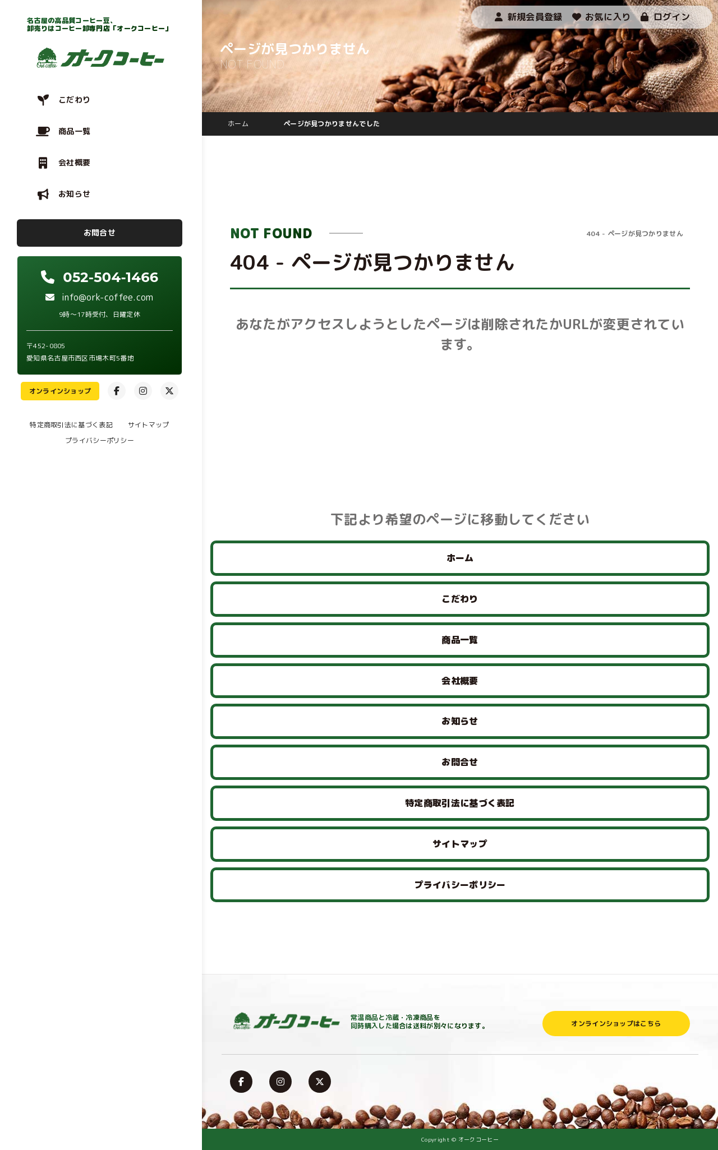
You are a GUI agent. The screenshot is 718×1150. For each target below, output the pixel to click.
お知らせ (74, 193)
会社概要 (74, 162)
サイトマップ (148, 424)
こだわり (74, 99)
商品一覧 (74, 131)
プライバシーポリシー (99, 440)
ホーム (460, 558)
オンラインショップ (60, 391)
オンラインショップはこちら (616, 1023)
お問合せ (100, 232)
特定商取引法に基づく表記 (71, 424)
